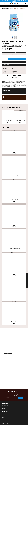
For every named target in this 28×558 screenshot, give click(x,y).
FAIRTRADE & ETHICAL (8, 8)
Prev (1, 0)
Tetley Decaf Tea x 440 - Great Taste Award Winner (18, 8)
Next (26, 0)
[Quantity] (4, 59)
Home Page (3, 8)
